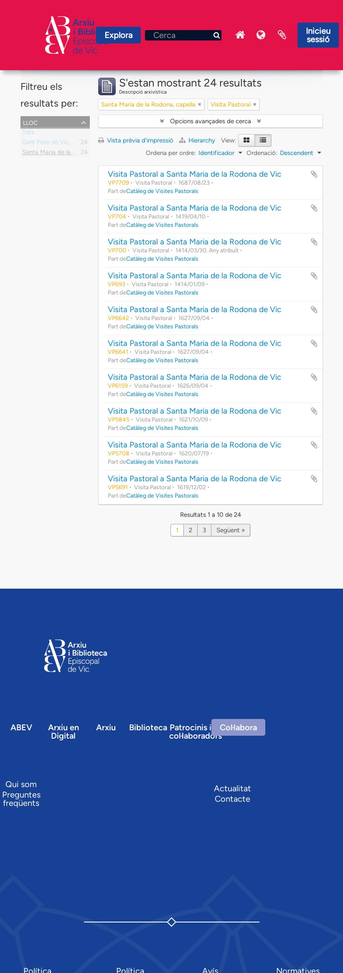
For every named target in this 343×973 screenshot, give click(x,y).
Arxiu (106, 727)
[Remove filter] (199, 104)
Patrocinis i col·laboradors (195, 731)
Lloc (30, 122)
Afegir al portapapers (314, 174)
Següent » (230, 530)
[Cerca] (183, 35)
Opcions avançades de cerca (210, 121)
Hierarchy (198, 140)
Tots (28, 133)
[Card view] (246, 140)
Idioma (261, 35)
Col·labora (238, 727)
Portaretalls (282, 35)
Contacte (232, 799)
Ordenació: (261, 153)
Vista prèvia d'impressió (135, 140)
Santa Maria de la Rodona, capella (69, 154)
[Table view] (263, 140)
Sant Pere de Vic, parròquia (60, 143)
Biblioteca (148, 727)
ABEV (21, 727)
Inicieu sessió (318, 35)
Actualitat (232, 788)
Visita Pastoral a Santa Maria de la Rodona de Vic (194, 174)
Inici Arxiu (240, 35)
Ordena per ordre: (171, 153)
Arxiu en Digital (63, 731)
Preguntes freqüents (21, 799)
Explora (118, 35)
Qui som (21, 784)
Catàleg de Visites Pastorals (162, 191)
